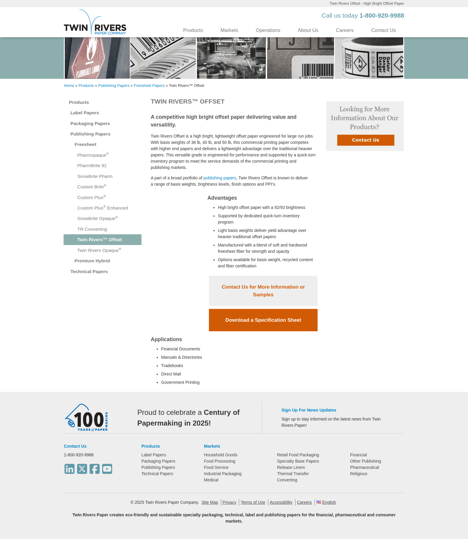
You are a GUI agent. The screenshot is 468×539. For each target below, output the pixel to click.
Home (69, 85)
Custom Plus (91, 197)
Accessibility (281, 502)
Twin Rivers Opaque (99, 250)
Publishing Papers (114, 85)
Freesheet (85, 144)
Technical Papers (89, 271)
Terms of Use (253, 502)
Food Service (216, 467)
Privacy (229, 502)
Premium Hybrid (92, 260)
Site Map (209, 502)
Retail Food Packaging (298, 454)
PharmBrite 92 (92, 165)
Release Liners (291, 467)
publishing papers (220, 177)
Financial (358, 454)
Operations (268, 30)
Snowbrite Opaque (97, 218)
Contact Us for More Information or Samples (263, 290)
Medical (211, 480)
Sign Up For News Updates (308, 410)
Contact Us (383, 30)
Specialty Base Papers (298, 461)
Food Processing (219, 461)
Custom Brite (91, 186)
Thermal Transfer (293, 473)
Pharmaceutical (364, 467)
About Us (308, 30)
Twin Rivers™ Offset (99, 239)
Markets (229, 30)
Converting (287, 480)
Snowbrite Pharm (95, 176)
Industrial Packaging (222, 473)
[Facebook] (94, 467)
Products (193, 30)
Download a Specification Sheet (263, 320)
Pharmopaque (93, 155)
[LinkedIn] (69, 467)
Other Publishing (365, 461)
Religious (358, 473)
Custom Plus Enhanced (102, 207)
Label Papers (84, 112)
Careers (345, 30)
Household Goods (220, 454)
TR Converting (92, 229)
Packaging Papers (90, 123)
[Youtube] (107, 467)
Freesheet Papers (149, 85)
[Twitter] (82, 467)
